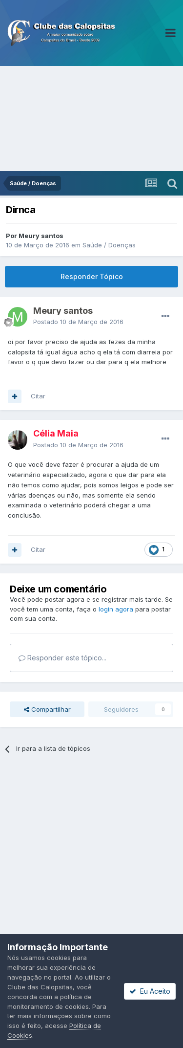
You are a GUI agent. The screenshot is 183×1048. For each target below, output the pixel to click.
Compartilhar (47, 709)
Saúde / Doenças (109, 245)
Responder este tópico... (62, 658)
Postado (78, 322)
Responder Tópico (92, 276)
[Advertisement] (91, 118)
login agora (116, 609)
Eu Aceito (149, 991)
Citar (38, 396)
